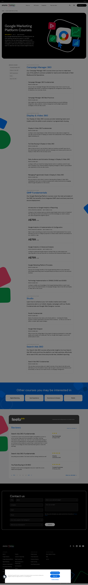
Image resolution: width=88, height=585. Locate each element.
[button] (5, 577)
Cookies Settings (55, 579)
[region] (38, 576)
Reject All (55, 576)
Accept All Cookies (55, 572)
